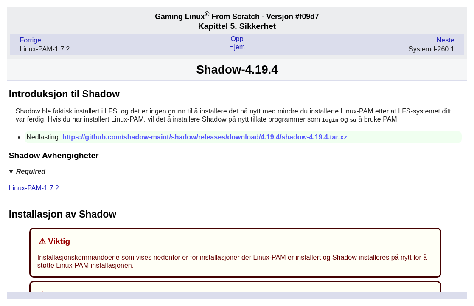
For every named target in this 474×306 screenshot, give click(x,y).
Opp (236, 38)
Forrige (30, 40)
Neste (445, 40)
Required (30, 171)
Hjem (237, 47)
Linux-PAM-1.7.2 (34, 187)
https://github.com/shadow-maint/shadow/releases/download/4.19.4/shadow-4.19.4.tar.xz (204, 136)
